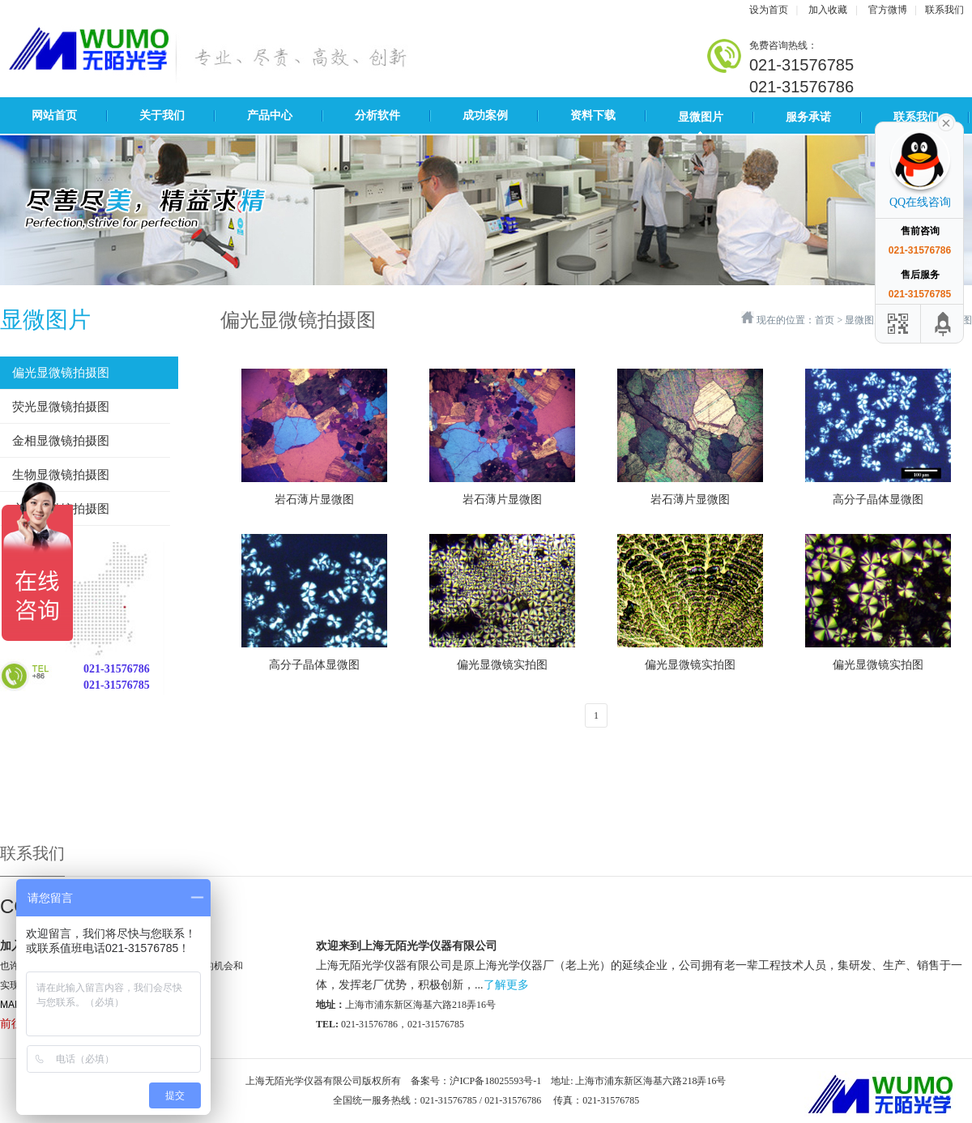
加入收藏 (827, 9)
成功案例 (485, 115)
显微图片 (700, 117)
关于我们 (162, 115)
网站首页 (54, 115)
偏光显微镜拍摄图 (60, 372)
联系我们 (944, 9)
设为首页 (768, 9)
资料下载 (593, 115)
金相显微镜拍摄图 (60, 440)
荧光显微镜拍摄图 (60, 406)
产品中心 (269, 115)
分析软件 (377, 115)
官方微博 (887, 9)
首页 (824, 320)
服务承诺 (808, 117)
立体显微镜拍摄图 (60, 508)
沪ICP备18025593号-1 (495, 1081)
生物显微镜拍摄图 (60, 474)
